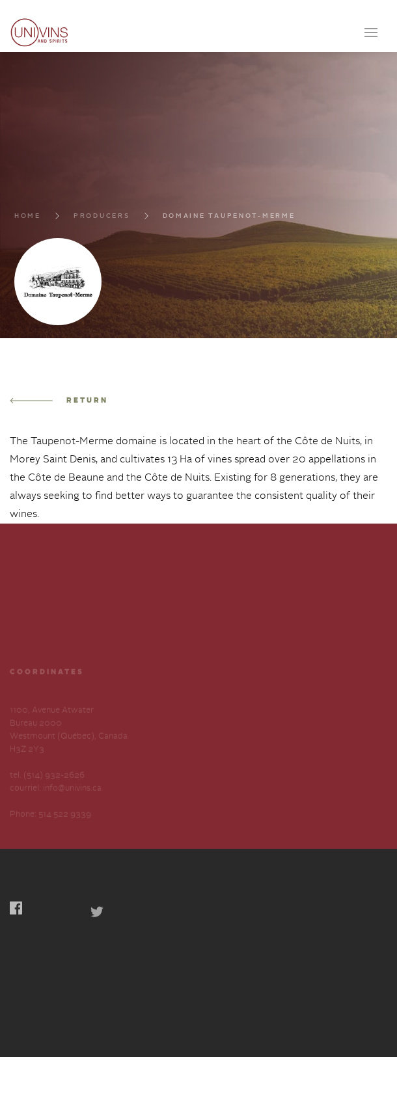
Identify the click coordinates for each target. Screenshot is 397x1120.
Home (27, 251)
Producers (102, 251)
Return (59, 432)
